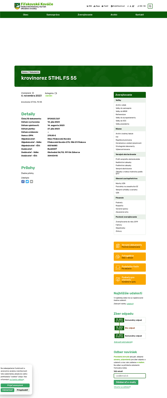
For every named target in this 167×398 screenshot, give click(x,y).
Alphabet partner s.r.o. (45, 372)
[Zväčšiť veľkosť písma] (133, 6)
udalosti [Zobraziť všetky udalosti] (130, 259)
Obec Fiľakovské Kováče (38, 374)
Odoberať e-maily (126, 337)
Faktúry (49, 51)
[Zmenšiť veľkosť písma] (128, 6)
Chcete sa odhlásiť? (122, 342)
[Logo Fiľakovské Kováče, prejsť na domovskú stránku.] (33, 6)
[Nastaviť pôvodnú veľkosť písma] (130, 6)
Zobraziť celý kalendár (123, 298)
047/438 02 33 (140, 382)
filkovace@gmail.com (142, 384)
